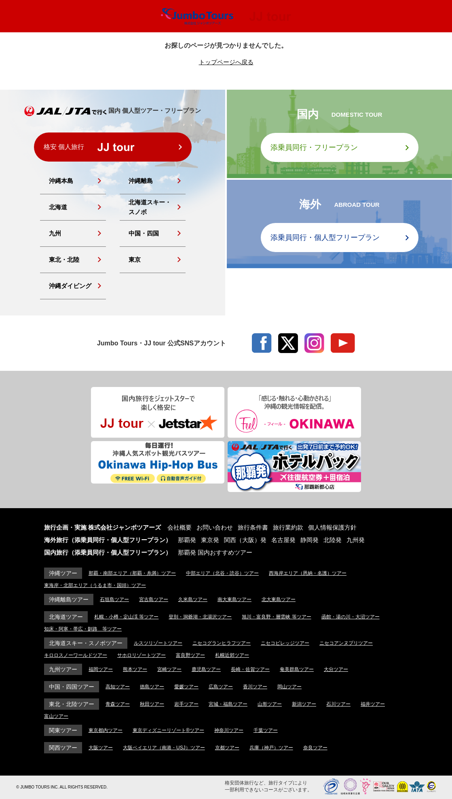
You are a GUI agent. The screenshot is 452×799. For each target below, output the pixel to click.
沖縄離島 (141, 180)
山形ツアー (270, 704)
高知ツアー (118, 687)
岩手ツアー (186, 704)
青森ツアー (118, 704)
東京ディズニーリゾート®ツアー (168, 730)
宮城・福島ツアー (228, 704)
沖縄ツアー (63, 573)
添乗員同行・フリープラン (314, 147)
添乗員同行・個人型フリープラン (325, 237)
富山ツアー (56, 716)
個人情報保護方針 (332, 527)
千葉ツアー (265, 730)
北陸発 (332, 539)
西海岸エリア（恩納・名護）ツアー (307, 573)
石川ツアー (338, 704)
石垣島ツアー (114, 599)
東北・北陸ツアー (71, 704)
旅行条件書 (253, 527)
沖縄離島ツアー (69, 599)
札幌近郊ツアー (232, 655)
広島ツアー (221, 687)
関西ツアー (63, 747)
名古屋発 (283, 539)
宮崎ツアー (169, 669)
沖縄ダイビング (70, 285)
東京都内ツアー (106, 730)
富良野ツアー (190, 655)
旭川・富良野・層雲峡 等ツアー (276, 617)
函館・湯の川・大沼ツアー (350, 617)
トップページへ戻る (226, 62)
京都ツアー (227, 748)
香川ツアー (255, 687)
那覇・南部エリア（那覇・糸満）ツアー (132, 573)
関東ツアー (63, 730)
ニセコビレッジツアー (285, 643)
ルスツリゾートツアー (158, 643)
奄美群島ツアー (297, 669)
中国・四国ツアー (71, 686)
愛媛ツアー (186, 687)
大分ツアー (336, 669)
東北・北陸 (64, 259)
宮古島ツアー (153, 599)
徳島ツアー (152, 687)
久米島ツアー (192, 599)
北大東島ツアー (279, 599)
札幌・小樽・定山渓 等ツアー (126, 617)
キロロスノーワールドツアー (75, 655)
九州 (55, 233)
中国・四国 (144, 233)
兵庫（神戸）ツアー (271, 748)
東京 (135, 259)
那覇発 (187, 539)
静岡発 (309, 539)
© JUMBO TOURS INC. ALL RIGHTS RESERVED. (62, 787)
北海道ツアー (66, 617)
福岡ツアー (101, 669)
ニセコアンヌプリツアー (346, 643)
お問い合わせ (214, 527)
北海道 (58, 207)
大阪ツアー (101, 748)
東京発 (210, 539)
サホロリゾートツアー (141, 655)
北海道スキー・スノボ (150, 207)
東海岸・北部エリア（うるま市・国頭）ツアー (95, 585)
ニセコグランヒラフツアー (221, 643)
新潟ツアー (304, 704)
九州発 (355, 539)
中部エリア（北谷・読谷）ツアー (222, 573)
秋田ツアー (152, 704)
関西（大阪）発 (245, 539)
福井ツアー (373, 704)
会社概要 (179, 527)
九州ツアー (63, 669)
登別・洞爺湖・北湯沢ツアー (200, 617)
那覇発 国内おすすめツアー (215, 552)
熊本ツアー (135, 669)
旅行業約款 (288, 527)
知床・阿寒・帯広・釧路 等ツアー (83, 629)
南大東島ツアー (234, 599)
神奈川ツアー (228, 730)
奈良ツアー (315, 748)
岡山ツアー (289, 687)
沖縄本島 (61, 180)
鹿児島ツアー (206, 669)
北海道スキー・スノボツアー (86, 643)
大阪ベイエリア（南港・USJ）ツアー (164, 748)
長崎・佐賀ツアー (250, 669)
